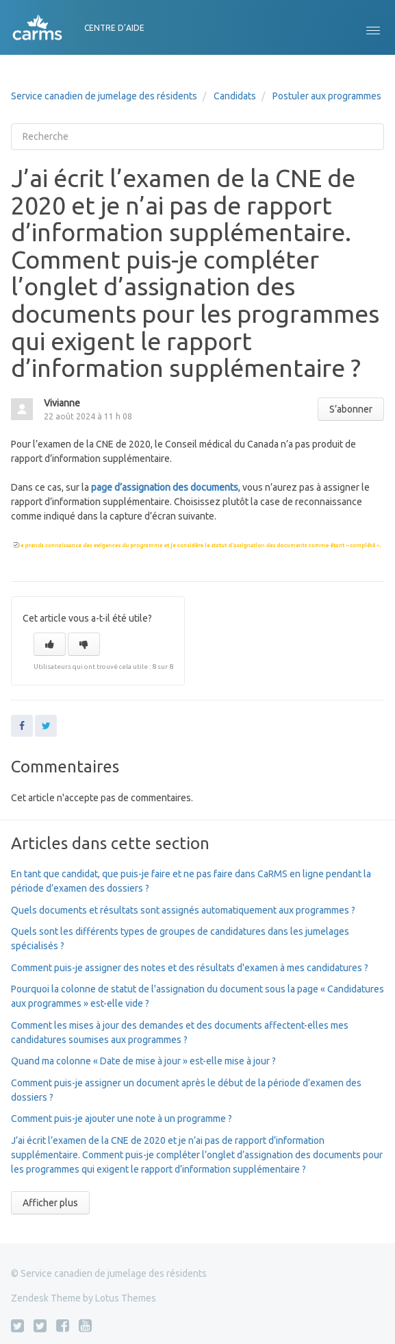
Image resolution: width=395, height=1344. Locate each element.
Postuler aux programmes (326, 95)
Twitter (46, 726)
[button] (373, 27)
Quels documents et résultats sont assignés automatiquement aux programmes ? (183, 910)
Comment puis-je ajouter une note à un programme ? (121, 1118)
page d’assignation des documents (164, 487)
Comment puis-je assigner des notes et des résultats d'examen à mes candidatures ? (189, 967)
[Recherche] (197, 136)
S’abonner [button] (350, 409)
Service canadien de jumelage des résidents (104, 95)
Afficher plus (50, 1202)
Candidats (235, 95)
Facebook (22, 726)
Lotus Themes (125, 1298)
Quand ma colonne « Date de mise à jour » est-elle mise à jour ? (143, 1060)
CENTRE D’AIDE (114, 27)
